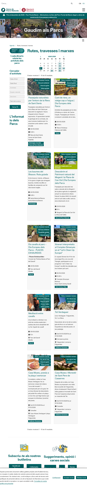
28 (52, 71)
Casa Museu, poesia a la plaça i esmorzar (38, 374)
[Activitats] (14, 87)
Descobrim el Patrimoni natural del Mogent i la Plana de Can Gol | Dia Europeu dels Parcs (65, 177)
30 (60, 71)
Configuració (56, 478)
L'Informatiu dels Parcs (17, 120)
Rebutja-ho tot (81, 478)
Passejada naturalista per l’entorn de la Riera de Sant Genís (39, 100)
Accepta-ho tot (69, 478)
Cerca (15, 107)
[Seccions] (14, 96)
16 (60, 66)
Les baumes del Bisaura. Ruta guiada (38, 173)
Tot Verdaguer (61, 312)
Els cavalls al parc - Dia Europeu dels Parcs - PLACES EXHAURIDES (37, 248)
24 (64, 68)
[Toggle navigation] (83, 10)
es (84, 3)
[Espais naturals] (16, 92)
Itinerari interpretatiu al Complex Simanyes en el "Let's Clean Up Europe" (65, 248)
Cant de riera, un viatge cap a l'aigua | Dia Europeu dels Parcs (64, 102)
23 (60, 68)
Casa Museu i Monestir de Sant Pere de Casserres (65, 375)
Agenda (12, 45)
